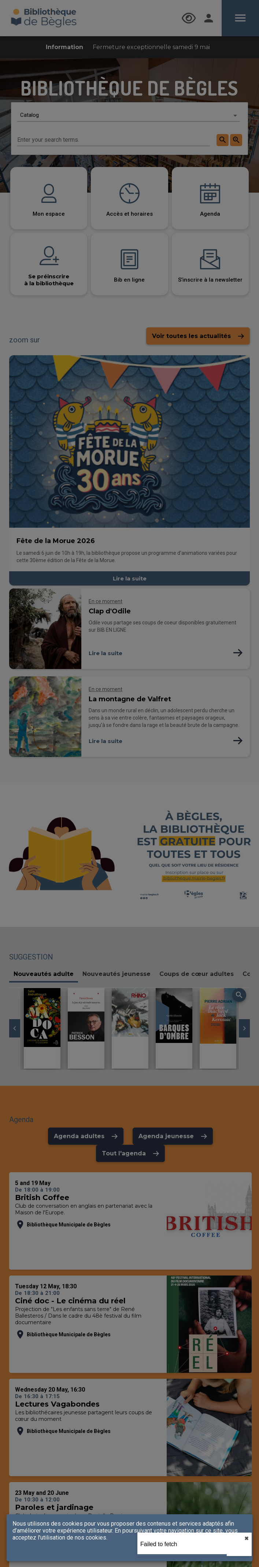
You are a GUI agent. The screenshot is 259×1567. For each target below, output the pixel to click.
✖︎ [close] (246, 1538)
